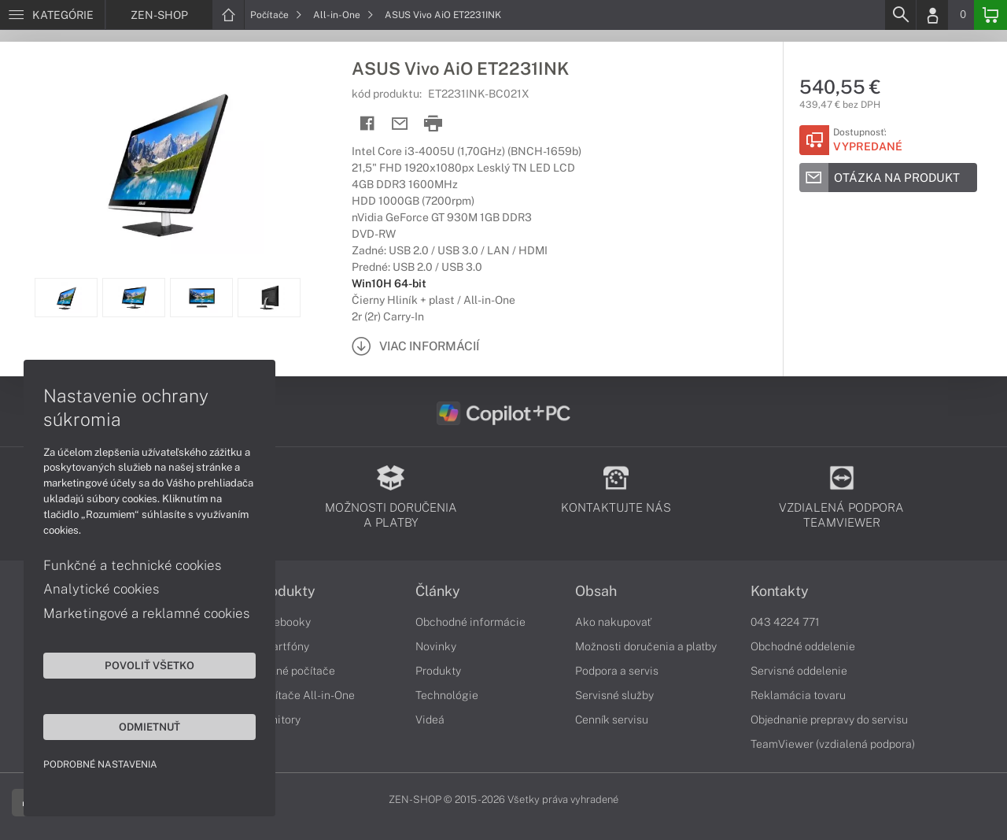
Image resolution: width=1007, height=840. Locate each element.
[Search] (900, 15)
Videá (429, 719)
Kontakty (780, 591)
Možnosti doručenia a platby (646, 646)
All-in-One (343, 14)
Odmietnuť (149, 726)
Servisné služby (614, 695)
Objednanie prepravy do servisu (829, 719)
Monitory (278, 719)
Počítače (276, 14)
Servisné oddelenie (799, 670)
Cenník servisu (611, 719)
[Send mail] (400, 124)
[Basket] (990, 15)
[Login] (932, 15)
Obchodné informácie (470, 622)
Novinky (435, 646)
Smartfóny (282, 646)
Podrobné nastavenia (100, 764)
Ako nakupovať (613, 622)
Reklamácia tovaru (798, 695)
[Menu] (52, 15)
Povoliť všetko (149, 665)
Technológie (446, 695)
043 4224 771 (785, 622)
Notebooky (283, 622)
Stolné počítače (295, 670)
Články (437, 591)
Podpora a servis (616, 670)
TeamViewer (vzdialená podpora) (833, 744)
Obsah (596, 591)
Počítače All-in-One (305, 695)
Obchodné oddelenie (803, 646)
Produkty (285, 591)
